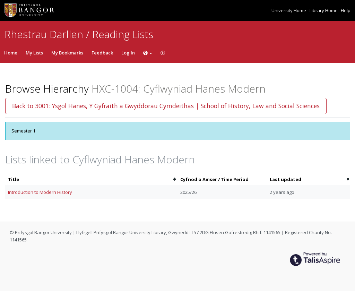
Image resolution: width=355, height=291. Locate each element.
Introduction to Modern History (40, 192)
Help (345, 10)
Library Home (324, 10)
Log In (128, 53)
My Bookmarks (67, 53)
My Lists (34, 53)
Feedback (102, 53)
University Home (289, 10)
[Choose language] (147, 52)
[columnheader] (91, 179)
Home (10, 53)
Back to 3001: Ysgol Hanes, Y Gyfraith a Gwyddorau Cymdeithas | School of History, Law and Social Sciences (166, 106)
